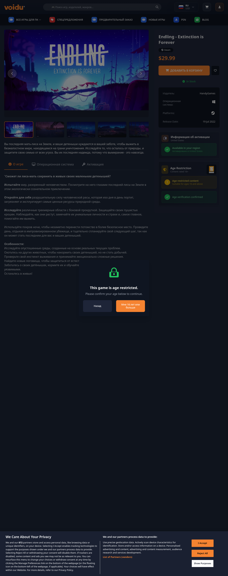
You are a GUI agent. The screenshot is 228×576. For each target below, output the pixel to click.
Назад (97, 306)
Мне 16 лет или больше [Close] (130, 306)
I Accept (202, 544)
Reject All (202, 554)
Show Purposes (202, 565)
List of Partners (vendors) (117, 558)
